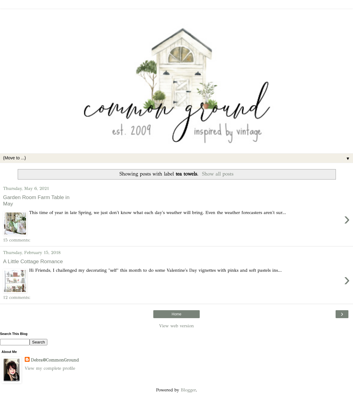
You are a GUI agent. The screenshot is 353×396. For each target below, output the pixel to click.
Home (176, 314)
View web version (176, 326)
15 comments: (16, 240)
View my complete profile (50, 368)
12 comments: (16, 297)
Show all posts (218, 174)
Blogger (188, 390)
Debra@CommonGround (55, 360)
